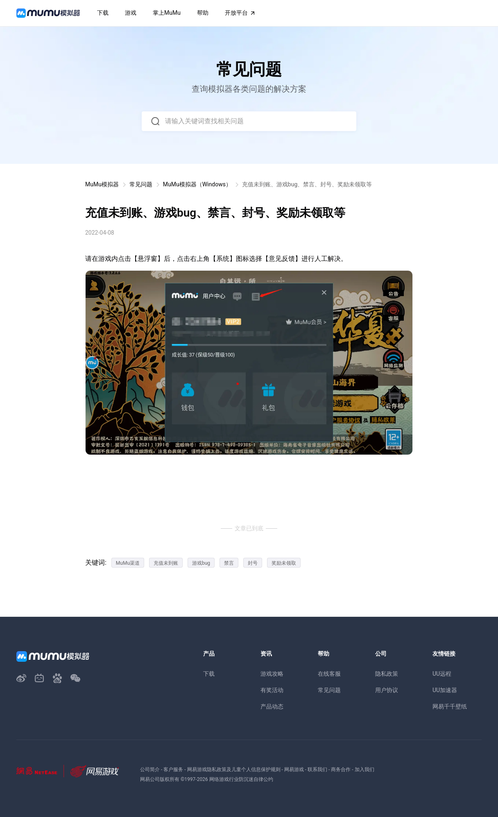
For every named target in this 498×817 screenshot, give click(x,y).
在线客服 (329, 673)
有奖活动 (271, 690)
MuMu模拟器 (102, 184)
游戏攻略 (271, 673)
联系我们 (317, 769)
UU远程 (441, 673)
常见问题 (140, 184)
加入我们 (364, 769)
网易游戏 (294, 769)
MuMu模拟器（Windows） (197, 184)
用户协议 (386, 690)
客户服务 (173, 769)
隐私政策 (386, 673)
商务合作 (341, 769)
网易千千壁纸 (449, 706)
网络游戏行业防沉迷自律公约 (241, 779)
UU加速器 (444, 690)
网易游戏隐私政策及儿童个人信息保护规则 (234, 769)
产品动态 (271, 706)
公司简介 (150, 769)
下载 (209, 673)
